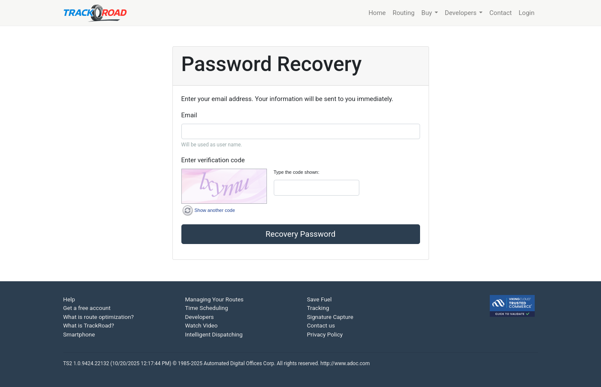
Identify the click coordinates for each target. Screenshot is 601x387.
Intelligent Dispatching (214, 334)
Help (69, 299)
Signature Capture (330, 316)
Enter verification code (213, 160)
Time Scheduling (206, 307)
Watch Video (201, 325)
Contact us (321, 325)
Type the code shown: (297, 172)
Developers (199, 316)
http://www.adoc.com (345, 363)
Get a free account (87, 307)
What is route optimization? (98, 316)
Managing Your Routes (214, 299)
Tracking (318, 307)
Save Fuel (319, 299)
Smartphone (79, 334)
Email (189, 115)
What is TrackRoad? (88, 325)
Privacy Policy (325, 334)
